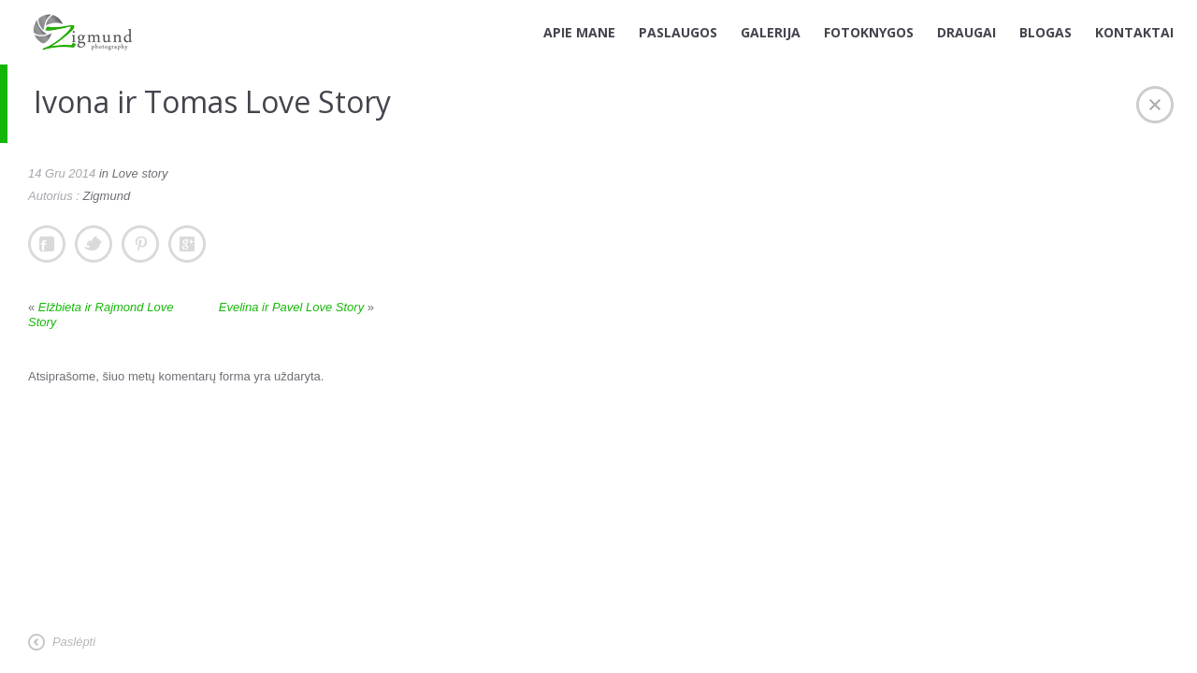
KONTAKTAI (1134, 32)
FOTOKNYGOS (869, 32)
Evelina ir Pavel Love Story (291, 307)
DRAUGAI (966, 32)
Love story (140, 173)
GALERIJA (770, 32)
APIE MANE (579, 32)
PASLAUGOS (678, 32)
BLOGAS (1045, 32)
